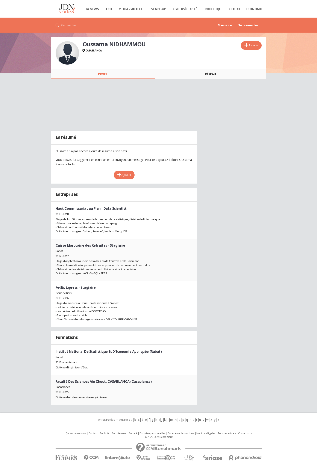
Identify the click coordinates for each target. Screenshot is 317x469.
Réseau (210, 74)
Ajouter (253, 45)
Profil (103, 74)
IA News (92, 9)
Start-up (158, 9)
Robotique (214, 9)
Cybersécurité (185, 9)
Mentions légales (205, 433)
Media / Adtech (130, 9)
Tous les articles (227, 433)
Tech (108, 9)
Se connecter (248, 25)
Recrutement (119, 433)
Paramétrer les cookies (181, 433)
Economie (254, 9)
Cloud (234, 9)
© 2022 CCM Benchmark (159, 437)
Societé (133, 433)
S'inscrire (225, 25)
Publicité (104, 433)
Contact (93, 433)
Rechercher (69, 25)
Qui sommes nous (75, 433)
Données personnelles (152, 433)
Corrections (245, 433)
